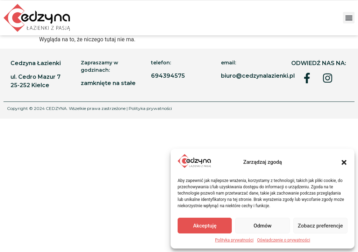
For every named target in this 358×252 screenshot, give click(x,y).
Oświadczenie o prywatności (283, 240)
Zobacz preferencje (320, 226)
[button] (344, 162)
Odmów (262, 226)
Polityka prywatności (234, 240)
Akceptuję (204, 226)
